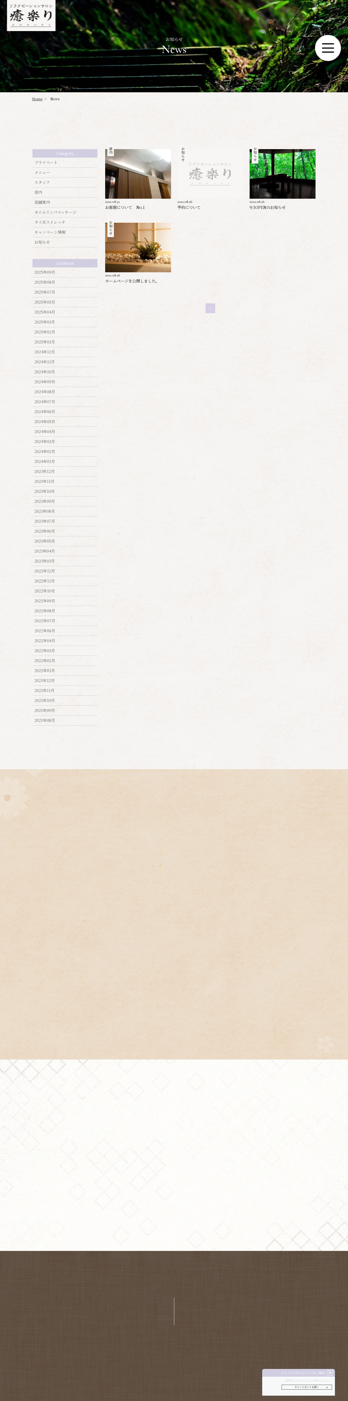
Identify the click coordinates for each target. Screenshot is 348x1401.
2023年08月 (44, 511)
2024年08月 (44, 391)
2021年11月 (44, 690)
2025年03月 (44, 322)
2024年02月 (44, 451)
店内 (38, 192)
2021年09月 (44, 710)
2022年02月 (44, 660)
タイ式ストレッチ (49, 222)
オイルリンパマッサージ (55, 212)
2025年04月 (44, 312)
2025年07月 (44, 292)
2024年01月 (44, 461)
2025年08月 (44, 282)
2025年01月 (44, 342)
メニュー (42, 172)
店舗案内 (42, 202)
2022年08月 (44, 611)
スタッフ (42, 182)
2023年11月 (44, 481)
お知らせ (42, 242)
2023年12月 (44, 471)
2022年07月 (44, 621)
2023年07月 (44, 521)
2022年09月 (44, 601)
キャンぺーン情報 (49, 232)
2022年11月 (44, 581)
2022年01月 (44, 670)
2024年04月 (44, 431)
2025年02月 (44, 332)
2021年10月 (44, 700)
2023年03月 (44, 561)
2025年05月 (44, 302)
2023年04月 (44, 551)
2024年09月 (44, 381)
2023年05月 (44, 541)
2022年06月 (44, 630)
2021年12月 (44, 680)
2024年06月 (44, 411)
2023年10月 (44, 491)
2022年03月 (44, 650)
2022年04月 (44, 640)
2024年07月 (44, 401)
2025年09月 (44, 272)
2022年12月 (44, 571)
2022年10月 (44, 591)
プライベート (46, 162)
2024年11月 (44, 362)
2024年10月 (44, 372)
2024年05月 (44, 421)
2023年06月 (44, 531)
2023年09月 (44, 501)
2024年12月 (44, 352)
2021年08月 (44, 720)
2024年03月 (44, 441)
